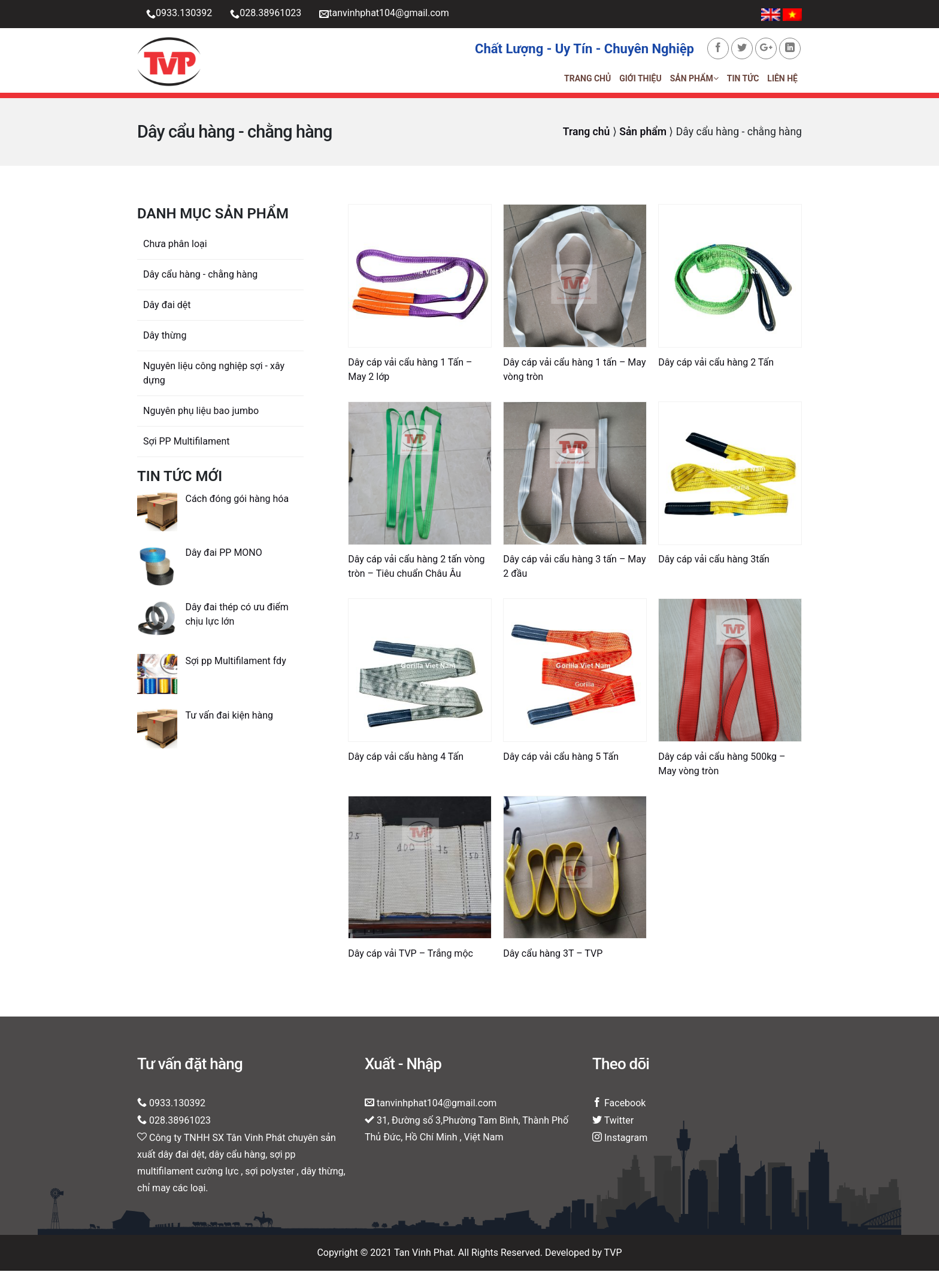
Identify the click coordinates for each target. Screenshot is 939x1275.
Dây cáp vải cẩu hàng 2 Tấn (716, 366)
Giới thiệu (640, 81)
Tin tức (743, 81)
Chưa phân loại (175, 248)
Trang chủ (587, 81)
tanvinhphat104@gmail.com (384, 14)
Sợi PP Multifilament (186, 445)
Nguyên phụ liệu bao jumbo (201, 415)
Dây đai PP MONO (223, 556)
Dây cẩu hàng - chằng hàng (200, 278)
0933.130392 (179, 14)
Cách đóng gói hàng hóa (237, 503)
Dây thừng (164, 339)
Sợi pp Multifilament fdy (235, 665)
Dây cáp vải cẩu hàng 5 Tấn (561, 760)
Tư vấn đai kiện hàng (229, 719)
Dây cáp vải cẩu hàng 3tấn (714, 564)
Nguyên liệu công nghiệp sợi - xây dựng (213, 377)
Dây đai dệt (167, 309)
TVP (613, 1256)
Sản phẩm (694, 81)
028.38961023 (265, 14)
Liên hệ (782, 81)
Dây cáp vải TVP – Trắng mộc (410, 957)
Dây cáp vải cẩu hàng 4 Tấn (406, 760)
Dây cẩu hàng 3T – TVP (552, 957)
